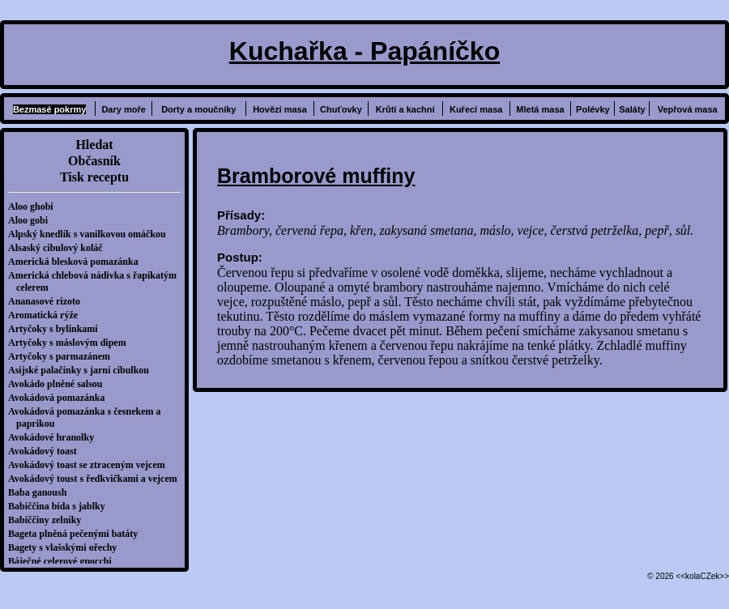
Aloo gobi (32, 220)
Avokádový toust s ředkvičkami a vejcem (96, 478)
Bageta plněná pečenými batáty (77, 533)
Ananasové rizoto (48, 301)
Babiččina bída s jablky (60, 506)
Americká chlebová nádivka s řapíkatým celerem (96, 281)
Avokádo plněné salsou (59, 384)
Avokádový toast (46, 451)
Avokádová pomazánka (60, 397)
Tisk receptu (94, 177)
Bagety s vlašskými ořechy (66, 547)
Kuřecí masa (476, 109)
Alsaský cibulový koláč (59, 247)
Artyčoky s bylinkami (57, 328)
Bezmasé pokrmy (50, 109)
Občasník (94, 161)
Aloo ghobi (34, 206)
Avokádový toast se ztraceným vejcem (90, 465)
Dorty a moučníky (198, 109)
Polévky (593, 109)
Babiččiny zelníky (48, 520)
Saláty (632, 109)
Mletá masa (540, 109)
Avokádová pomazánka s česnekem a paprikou (88, 417)
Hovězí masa (280, 109)
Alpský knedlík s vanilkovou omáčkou (91, 234)
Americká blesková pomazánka (77, 261)
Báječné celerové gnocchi (64, 561)
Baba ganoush (41, 492)
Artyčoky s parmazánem (63, 356)
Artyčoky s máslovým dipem (71, 342)
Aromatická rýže (47, 315)
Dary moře (123, 109)
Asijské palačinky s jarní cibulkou (82, 370)
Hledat (94, 144)
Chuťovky (341, 109)
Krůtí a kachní (405, 109)
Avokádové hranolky (55, 437)
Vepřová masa (688, 109)
